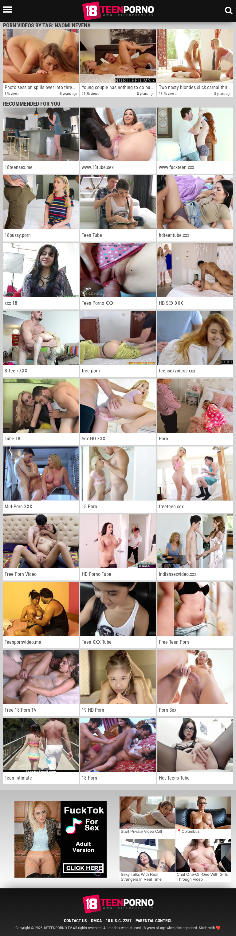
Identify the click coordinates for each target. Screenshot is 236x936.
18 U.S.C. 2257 (119, 920)
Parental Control (154, 920)
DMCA (96, 920)
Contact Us (75, 920)
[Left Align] (9, 9)
